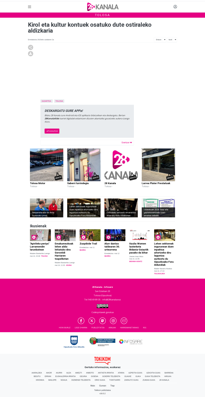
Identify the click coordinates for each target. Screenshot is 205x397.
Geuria (83, 376)
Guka (138, 376)
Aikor (49, 373)
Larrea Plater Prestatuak (156, 183)
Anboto (90, 373)
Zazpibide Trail (88, 243)
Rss (144, 327)
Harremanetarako (129, 327)
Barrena (168, 373)
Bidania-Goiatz (135, 261)
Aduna (69, 265)
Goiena (94, 376)
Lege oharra (81, 327)
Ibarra (83, 250)
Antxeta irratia (106, 373)
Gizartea (46, 101)
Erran (48, 376)
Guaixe (127, 376)
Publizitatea (97, 327)
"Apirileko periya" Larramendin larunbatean (39, 246)
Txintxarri (114, 380)
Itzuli (170, 40)
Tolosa (102, 15)
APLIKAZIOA (52, 131)
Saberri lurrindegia (78, 183)
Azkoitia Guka (153, 373)
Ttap (112, 386)
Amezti (78, 373)
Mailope (52, 380)
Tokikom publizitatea (102, 390)
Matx (92, 386)
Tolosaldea (159, 274)
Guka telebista (152, 376)
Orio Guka (100, 380)
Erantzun (127, 142)
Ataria (121, 373)
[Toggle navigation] (29, 7)
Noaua (64, 380)
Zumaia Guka (149, 380)
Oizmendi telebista (81, 380)
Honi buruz (64, 327)
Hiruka (167, 376)
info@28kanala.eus (111, 299)
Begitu (37, 376)
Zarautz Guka (131, 380)
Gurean (102, 386)
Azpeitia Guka (135, 373)
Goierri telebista (111, 376)
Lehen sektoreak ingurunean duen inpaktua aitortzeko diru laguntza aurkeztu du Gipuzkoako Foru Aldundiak (164, 254)
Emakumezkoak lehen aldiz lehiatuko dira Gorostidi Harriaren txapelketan (64, 251)
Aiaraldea (37, 373)
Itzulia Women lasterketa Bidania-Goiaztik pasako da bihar (138, 248)
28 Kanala (110, 183)
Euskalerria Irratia (65, 376)
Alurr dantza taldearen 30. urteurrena (112, 246)
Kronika (40, 380)
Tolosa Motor (37, 183)
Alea (68, 373)
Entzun (158, 40)
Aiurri (59, 373)
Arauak (112, 327)
